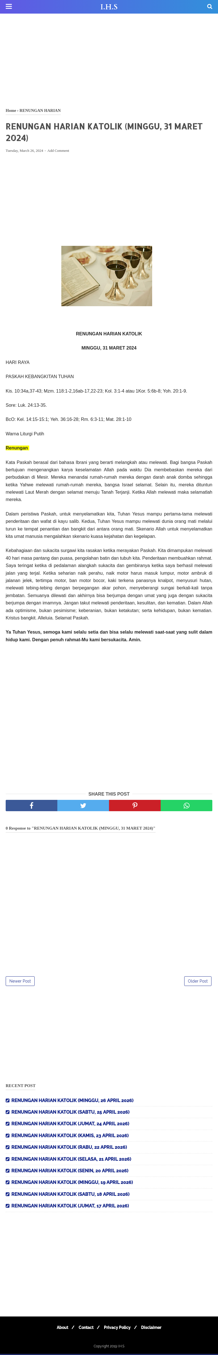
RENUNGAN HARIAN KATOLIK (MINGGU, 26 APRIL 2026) (72, 1101)
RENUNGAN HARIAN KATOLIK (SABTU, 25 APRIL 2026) (70, 1113)
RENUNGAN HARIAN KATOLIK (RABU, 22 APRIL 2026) (69, 1148)
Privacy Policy (118, 1328)
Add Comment (58, 152)
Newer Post (20, 982)
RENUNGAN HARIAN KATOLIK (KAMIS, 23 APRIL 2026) (70, 1136)
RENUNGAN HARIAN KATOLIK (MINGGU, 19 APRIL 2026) (72, 1183)
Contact (85, 1328)
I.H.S (109, 7)
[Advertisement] (109, 59)
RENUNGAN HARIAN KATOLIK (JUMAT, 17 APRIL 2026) (70, 1207)
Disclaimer (154, 1328)
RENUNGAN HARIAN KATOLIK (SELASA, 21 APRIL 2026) (71, 1160)
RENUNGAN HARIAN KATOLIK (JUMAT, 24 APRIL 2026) (70, 1125)
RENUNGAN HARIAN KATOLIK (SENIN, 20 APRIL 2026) (69, 1172)
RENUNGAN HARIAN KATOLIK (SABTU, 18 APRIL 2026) (70, 1195)
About (60, 1328)
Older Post (198, 982)
